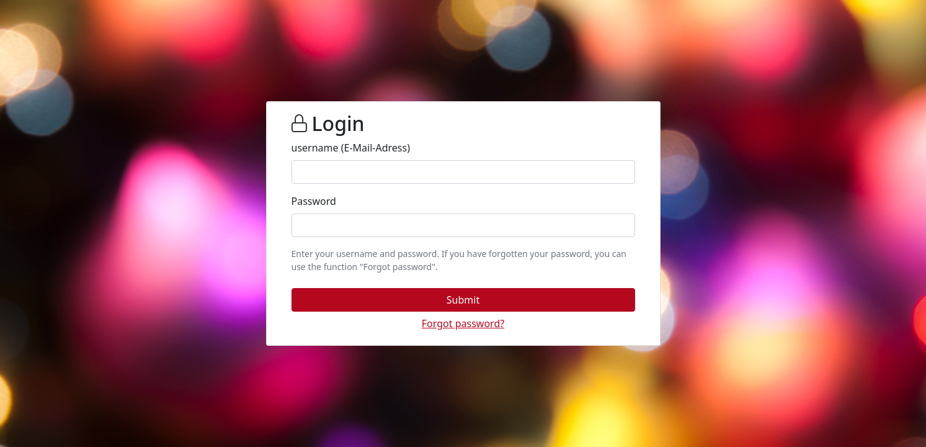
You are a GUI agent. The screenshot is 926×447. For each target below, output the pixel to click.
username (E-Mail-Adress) (351, 148)
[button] (463, 300)
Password (314, 201)
